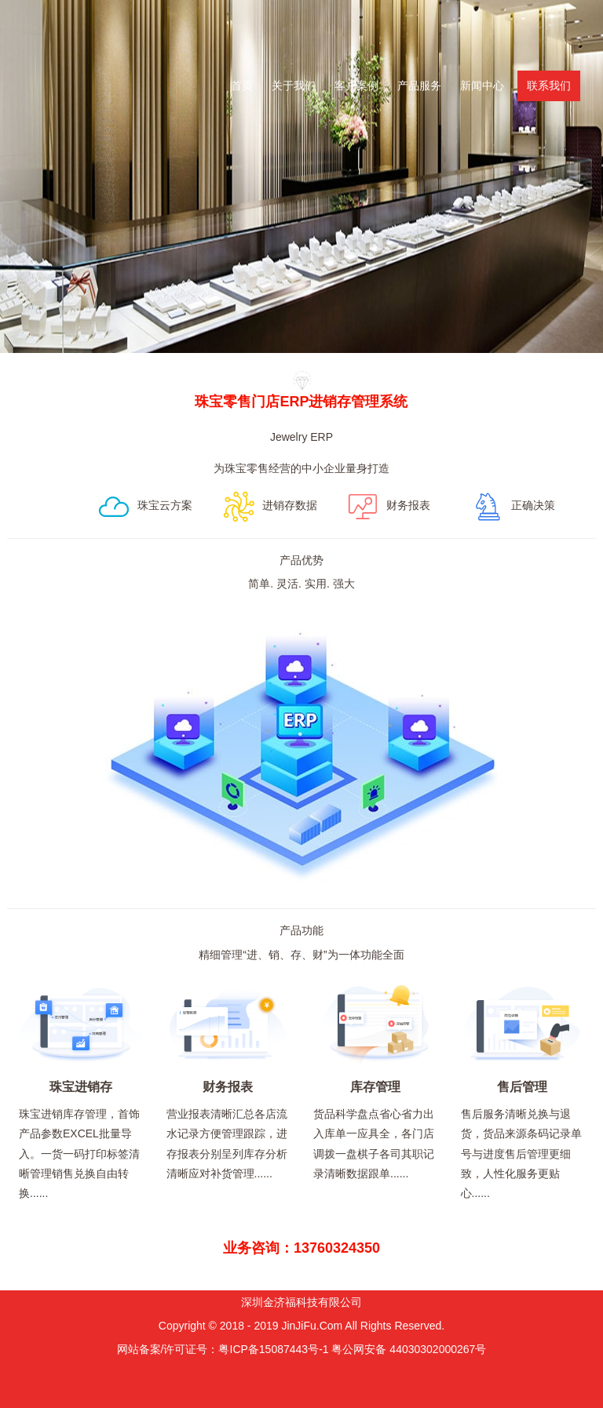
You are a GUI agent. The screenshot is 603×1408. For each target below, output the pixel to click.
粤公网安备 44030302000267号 (408, 1349)
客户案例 (356, 85)
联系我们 (549, 85)
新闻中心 (482, 85)
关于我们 (294, 85)
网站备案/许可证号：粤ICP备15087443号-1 (223, 1349)
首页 (242, 85)
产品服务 (419, 85)
